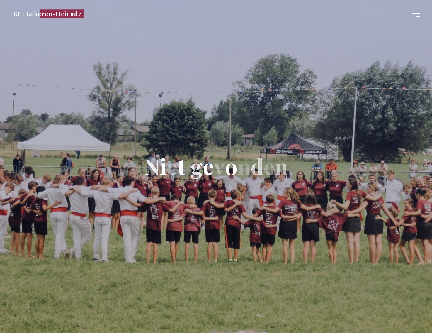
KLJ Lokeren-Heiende (47, 13)
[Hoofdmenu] (415, 14)
